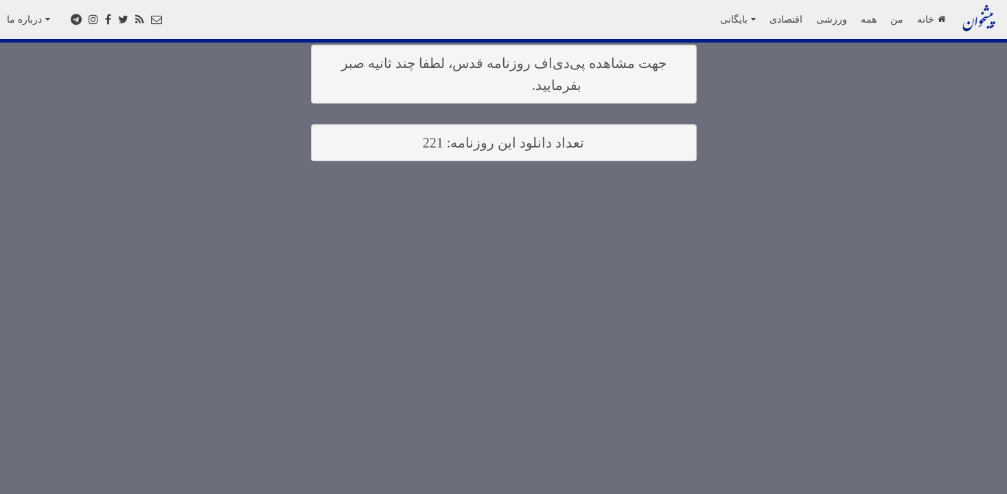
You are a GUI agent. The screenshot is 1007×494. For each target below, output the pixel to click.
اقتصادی (785, 19)
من (896, 19)
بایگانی (738, 19)
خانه (931, 19)
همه (869, 19)
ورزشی (831, 19)
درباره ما (28, 19)
